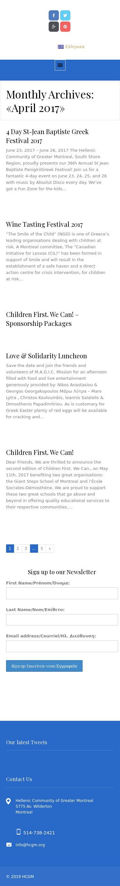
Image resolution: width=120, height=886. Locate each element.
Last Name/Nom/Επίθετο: (35, 609)
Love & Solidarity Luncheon (46, 355)
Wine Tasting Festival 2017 (44, 224)
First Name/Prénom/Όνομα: (38, 583)
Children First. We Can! (40, 452)
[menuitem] (71, 47)
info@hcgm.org (30, 845)
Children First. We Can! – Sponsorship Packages (42, 319)
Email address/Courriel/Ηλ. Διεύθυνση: (51, 636)
